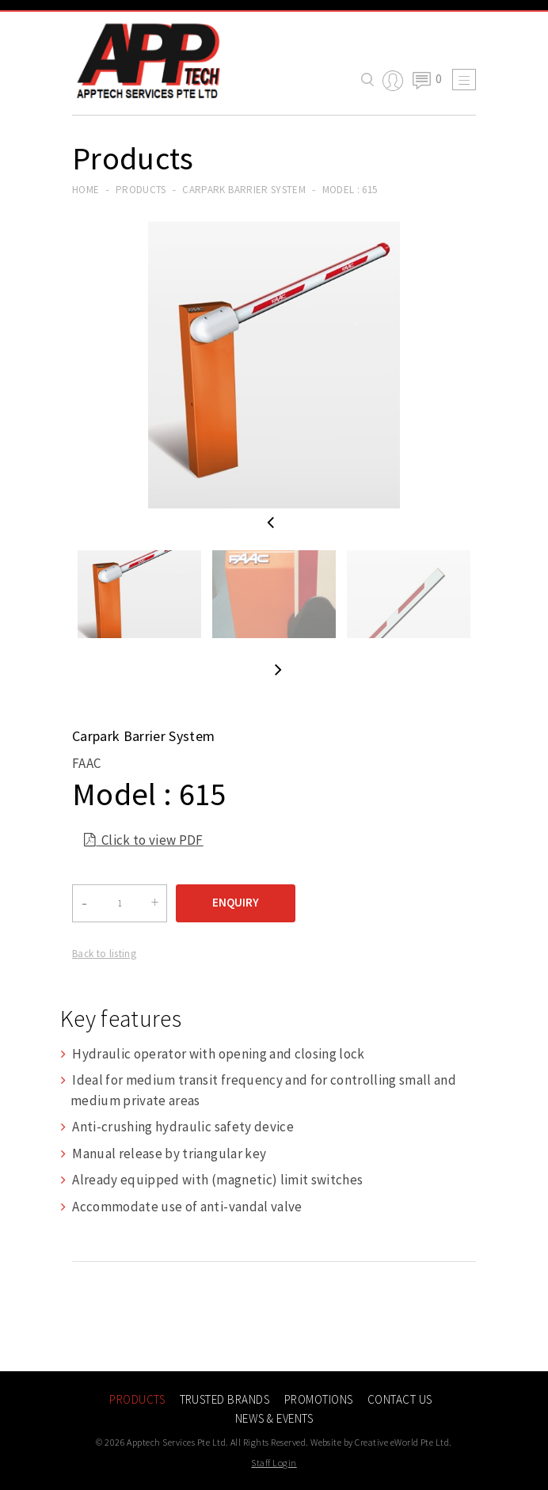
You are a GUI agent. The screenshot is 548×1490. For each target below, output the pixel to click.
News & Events (274, 1418)
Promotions (318, 1399)
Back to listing (104, 953)
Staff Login (273, 1463)
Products (141, 189)
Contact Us (399, 1399)
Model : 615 (350, 189)
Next (278, 669)
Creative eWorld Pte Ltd (402, 1442)
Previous (270, 523)
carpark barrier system (243, 189)
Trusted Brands (225, 1399)
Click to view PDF (144, 842)
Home (85, 189)
